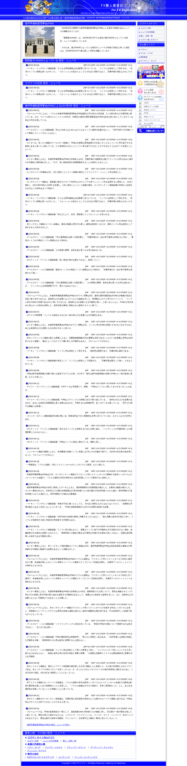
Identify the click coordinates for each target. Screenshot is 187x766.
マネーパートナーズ (152, 120)
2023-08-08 (34, 334)
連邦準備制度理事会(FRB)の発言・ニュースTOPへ (49, 725)
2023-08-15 (34, 448)
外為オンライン (150, 110)
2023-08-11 (34, 383)
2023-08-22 (34, 500)
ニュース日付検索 (50, 741)
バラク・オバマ (34, 747)
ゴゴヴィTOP (33, 741)
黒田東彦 (143, 57)
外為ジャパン (149, 117)
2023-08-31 (34, 695)
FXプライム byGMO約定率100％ (152, 97)
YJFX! (146, 103)
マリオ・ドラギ (146, 53)
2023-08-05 (34, 256)
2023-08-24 (34, 556)
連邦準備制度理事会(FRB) (74, 18)
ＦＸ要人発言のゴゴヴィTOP (34, 18)
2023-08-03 (34, 65)
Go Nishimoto (120, 763)
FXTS (146, 113)
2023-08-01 (34, 110)
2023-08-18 (34, 461)
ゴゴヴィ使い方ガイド (149, 40)
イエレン (143, 49)
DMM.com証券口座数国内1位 (150, 82)
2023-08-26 (34, 621)
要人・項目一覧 (69, 741)
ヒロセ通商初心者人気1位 (150, 90)
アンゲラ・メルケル (53, 747)
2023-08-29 (34, 663)
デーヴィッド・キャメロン (101, 747)
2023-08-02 (34, 126)
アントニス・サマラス (36, 750)
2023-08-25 (34, 588)
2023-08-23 (34, 513)
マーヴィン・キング (148, 61)
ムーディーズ (64, 757)
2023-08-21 (34, 484)
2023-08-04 (34, 221)
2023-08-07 (34, 292)
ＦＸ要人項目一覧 (55, 18)
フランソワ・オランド (76, 747)
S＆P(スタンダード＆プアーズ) (40, 757)
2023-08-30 (34, 679)
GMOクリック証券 (151, 107)
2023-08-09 (34, 370)
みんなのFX (148, 123)
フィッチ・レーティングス (85, 757)
